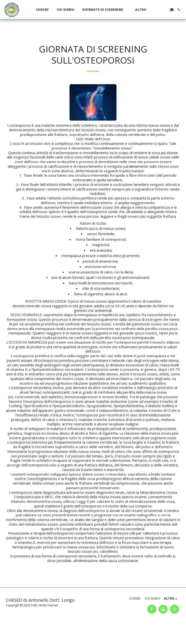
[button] (104, 10)
